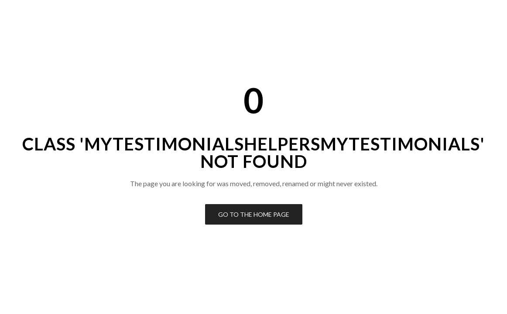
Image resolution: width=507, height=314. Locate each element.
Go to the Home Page (253, 214)
